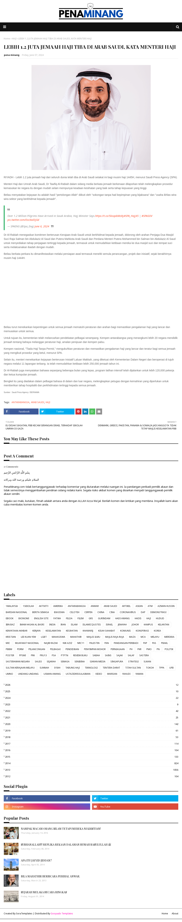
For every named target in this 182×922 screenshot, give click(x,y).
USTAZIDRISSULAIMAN (78, 673)
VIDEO (98, 673)
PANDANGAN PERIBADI (126, 643)
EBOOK (9, 618)
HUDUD (160, 618)
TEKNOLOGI (91, 667)
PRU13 (43, 655)
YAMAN (139, 673)
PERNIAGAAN (118, 649)
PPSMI (22, 655)
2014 (91, 763)
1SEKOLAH (28, 606)
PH (131, 649)
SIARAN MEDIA (97, 661)
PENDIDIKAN (72, 649)
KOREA (157, 630)
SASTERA (144, 655)
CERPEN (88, 612)
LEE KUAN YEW (28, 636)
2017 (91, 743)
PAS (154, 643)
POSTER (10, 655)
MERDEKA (169, 636)
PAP (145, 643)
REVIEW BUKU (80, 655)
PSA (54, 655)
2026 (91, 684)
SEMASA (65, 661)
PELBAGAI (55, 649)
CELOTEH (74, 612)
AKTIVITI (43, 606)
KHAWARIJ (88, 630)
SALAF (131, 655)
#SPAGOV (147, 216)
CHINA (100, 612)
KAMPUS (148, 624)
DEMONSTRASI (158, 612)
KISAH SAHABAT (106, 630)
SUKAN (147, 661)
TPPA (161, 667)
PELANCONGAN (37, 649)
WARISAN (112, 673)
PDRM (20, 649)
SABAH (96, 655)
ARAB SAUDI (37, 402)
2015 (91, 756)
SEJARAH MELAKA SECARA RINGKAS (44, 892)
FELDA (69, 618)
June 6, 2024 (41, 226)
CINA (112, 612)
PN (158, 649)
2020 (91, 724)
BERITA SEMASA (40, 612)
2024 (91, 698)
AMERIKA (58, 606)
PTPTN (64, 655)
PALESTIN (94, 643)
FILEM (80, 618)
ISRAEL (109, 624)
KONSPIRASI (142, 630)
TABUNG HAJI (72, 667)
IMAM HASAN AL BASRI (32, 624)
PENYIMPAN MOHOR (95, 649)
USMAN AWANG (52, 673)
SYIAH (57, 667)
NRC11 (80, 643)
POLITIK (169, 649)
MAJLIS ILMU (93, 636)
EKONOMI (23, 618)
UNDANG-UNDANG (28, 673)
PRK (33, 655)
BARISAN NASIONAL (16, 612)
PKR (139, 649)
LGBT (44, 636)
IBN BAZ (10, 624)
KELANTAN (163, 624)
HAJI (14, 38)
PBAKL (164, 643)
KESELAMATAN (53, 630)
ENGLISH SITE (41, 618)
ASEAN (139, 606)
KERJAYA (36, 630)
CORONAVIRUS (128, 612)
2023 (91, 704)
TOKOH (150, 667)
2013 (91, 769)
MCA (143, 636)
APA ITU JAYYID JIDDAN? (36, 860)
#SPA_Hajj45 (131, 216)
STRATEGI (133, 661)
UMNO (9, 673)
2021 (91, 717)
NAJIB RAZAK (51, 643)
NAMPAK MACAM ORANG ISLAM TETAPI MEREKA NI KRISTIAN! (61, 828)
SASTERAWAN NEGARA (18, 661)
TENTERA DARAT (111, 667)
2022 (91, 711)
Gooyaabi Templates (62, 913)
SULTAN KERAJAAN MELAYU (20, 667)
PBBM (9, 649)
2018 (91, 737)
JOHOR (135, 624)
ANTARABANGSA (20, 402)
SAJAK (119, 655)
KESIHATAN (72, 630)
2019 (91, 730)
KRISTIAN (11, 636)
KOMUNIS (125, 630)
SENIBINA (80, 661)
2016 (91, 750)
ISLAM (74, 624)
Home (7, 38)
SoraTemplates (24, 913)
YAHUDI (126, 673)
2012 (91, 776)
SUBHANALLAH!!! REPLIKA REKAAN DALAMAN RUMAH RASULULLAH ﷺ (66, 844)
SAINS (108, 655)
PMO (149, 649)
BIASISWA (59, 612)
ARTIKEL (126, 606)
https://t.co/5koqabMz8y (109, 216)
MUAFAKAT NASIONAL (27, 643)
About (175, 913)
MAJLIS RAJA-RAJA (114, 636)
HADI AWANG (122, 618)
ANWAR (95, 606)
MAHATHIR (76, 636)
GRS (91, 618)
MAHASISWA (58, 636)
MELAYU (155, 636)
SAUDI (38, 661)
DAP (143, 612)
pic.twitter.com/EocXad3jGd (23, 220)
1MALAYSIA (12, 606)
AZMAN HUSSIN (166, 606)
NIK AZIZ (67, 643)
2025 (91, 691)
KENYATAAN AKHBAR (16, 630)
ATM (150, 606)
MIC (8, 643)
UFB (171, 667)
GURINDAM (104, 618)
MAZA (132, 636)
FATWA (57, 618)
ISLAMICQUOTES (92, 624)
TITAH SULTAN (133, 667)
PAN (107, 643)
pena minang (11, 55)
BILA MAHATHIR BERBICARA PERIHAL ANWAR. (50, 876)
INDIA (52, 624)
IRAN (63, 624)
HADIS (138, 618)
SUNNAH (44, 667)
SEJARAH (51, 661)
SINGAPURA (116, 661)
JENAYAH (122, 624)
